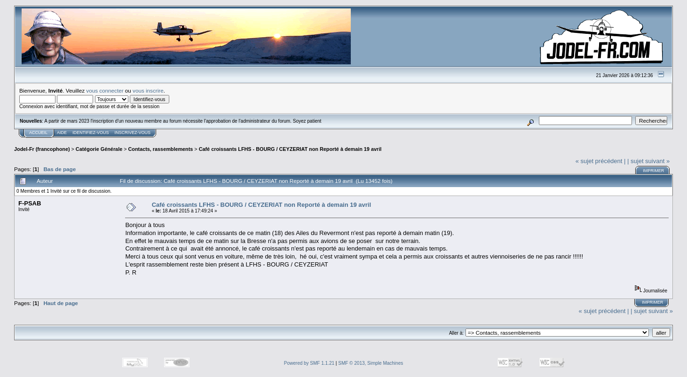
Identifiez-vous (90, 132)
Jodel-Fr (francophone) (42, 149)
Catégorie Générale (99, 149)
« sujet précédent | (601, 161)
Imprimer (653, 170)
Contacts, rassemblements (160, 149)
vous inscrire (148, 90)
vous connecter (104, 90)
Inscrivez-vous (133, 132)
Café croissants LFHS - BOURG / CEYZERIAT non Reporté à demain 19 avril (290, 149)
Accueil (38, 132)
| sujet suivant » (648, 161)
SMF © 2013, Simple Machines (370, 363)
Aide (62, 132)
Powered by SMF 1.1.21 (309, 363)
